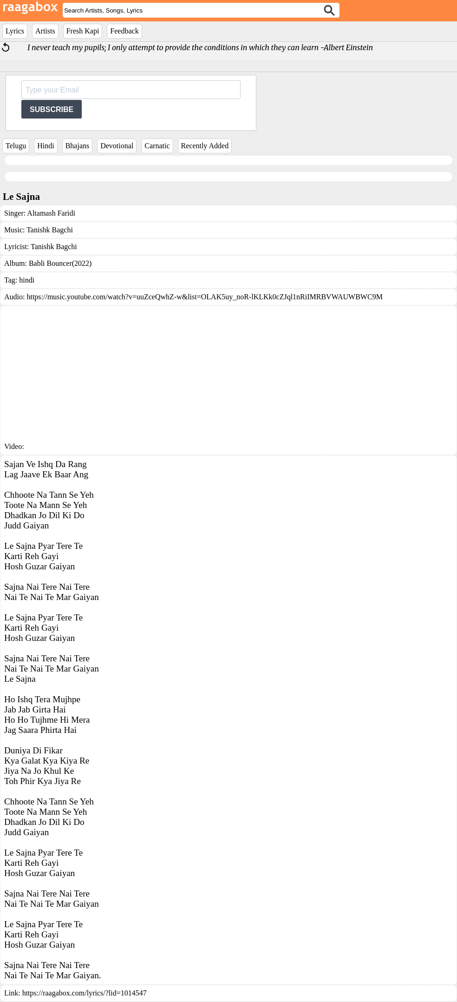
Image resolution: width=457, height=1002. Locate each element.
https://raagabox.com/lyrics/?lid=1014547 (84, 993)
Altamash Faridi (51, 213)
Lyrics (15, 31)
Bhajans (77, 146)
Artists (45, 31)
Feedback (124, 31)
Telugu (16, 146)
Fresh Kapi (82, 31)
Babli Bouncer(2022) (60, 263)
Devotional (116, 146)
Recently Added (205, 146)
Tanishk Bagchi (49, 230)
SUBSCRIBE (51, 109)
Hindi (45, 146)
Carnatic (157, 146)
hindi (26, 280)
